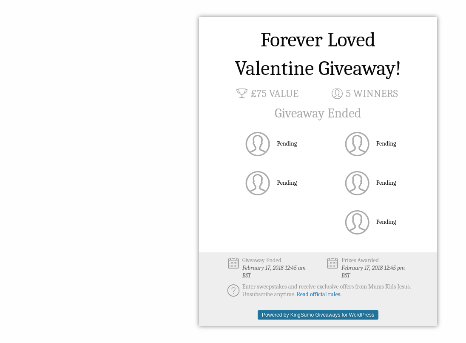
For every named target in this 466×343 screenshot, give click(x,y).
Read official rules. (319, 294)
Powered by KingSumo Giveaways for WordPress (318, 315)
